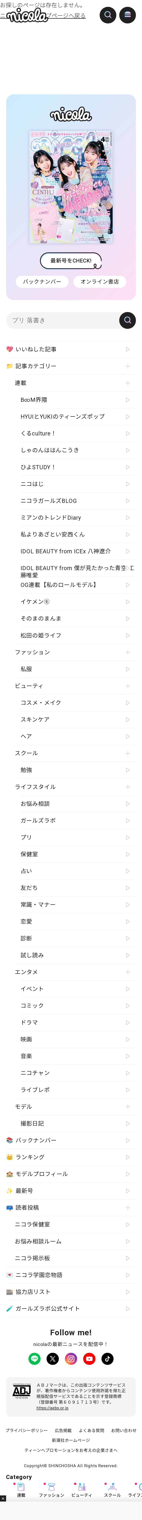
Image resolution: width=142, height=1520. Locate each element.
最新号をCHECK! (70, 261)
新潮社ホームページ (71, 1440)
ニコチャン (35, 1073)
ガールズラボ (38, 820)
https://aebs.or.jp (52, 1407)
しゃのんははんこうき (50, 450)
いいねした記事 (31, 349)
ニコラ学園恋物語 (34, 1275)
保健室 (29, 854)
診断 (26, 938)
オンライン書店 (100, 282)
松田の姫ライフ (41, 635)
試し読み (32, 955)
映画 (26, 1039)
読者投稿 (22, 1207)
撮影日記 (32, 1123)
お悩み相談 (35, 803)
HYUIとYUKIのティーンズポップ (63, 416)
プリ (26, 837)
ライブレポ (35, 1090)
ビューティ (81, 1490)
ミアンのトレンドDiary (51, 517)
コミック (32, 1005)
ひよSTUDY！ (39, 467)
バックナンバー (42, 282)
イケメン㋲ (35, 601)
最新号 (19, 1191)
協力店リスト (28, 1292)
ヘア (26, 736)
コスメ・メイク (41, 702)
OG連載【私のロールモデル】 (60, 585)
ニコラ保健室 (32, 1224)
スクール (112, 1490)
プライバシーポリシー (26, 1430)
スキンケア (35, 719)
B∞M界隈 (34, 399)
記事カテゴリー (31, 366)
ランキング (25, 1157)
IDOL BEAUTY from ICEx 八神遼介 (66, 551)
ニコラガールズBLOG (49, 500)
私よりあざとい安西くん (53, 534)
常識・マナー (38, 904)
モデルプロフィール (37, 1174)
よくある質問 (91, 1430)
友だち (29, 888)
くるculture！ (39, 433)
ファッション (51, 1490)
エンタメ (26, 972)
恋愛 (26, 921)
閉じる (3, 1498)
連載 (21, 1490)
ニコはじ (32, 484)
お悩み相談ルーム (38, 1241)
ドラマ (29, 1022)
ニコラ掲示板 (32, 1258)
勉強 (26, 770)
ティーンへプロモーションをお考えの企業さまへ (71, 1450)
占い (26, 871)
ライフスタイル (35, 787)
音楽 (26, 1056)
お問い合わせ (124, 1430)
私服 (26, 669)
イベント (32, 989)
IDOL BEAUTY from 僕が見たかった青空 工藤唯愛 (77, 571)
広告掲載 (63, 1430)
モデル (23, 1106)
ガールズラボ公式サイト (43, 1308)
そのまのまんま (41, 618)
